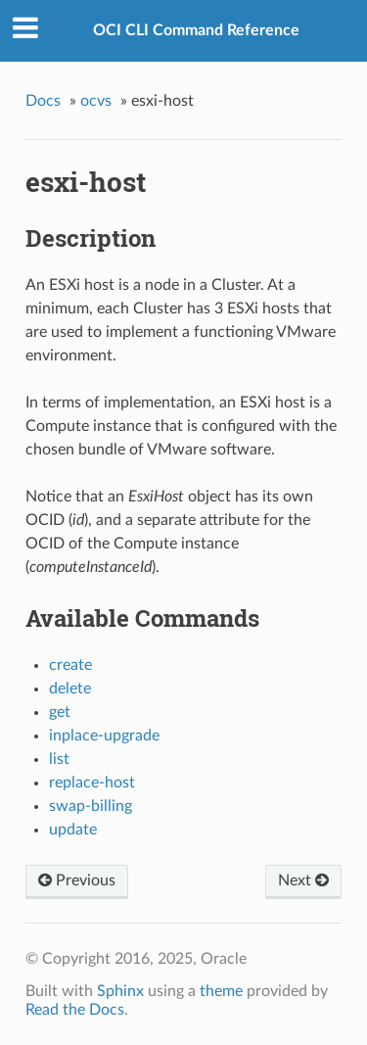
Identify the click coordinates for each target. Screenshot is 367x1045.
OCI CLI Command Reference (196, 30)
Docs (43, 101)
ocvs (96, 101)
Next (303, 880)
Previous (76, 880)
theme (221, 991)
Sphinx (120, 991)
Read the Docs (74, 1010)
